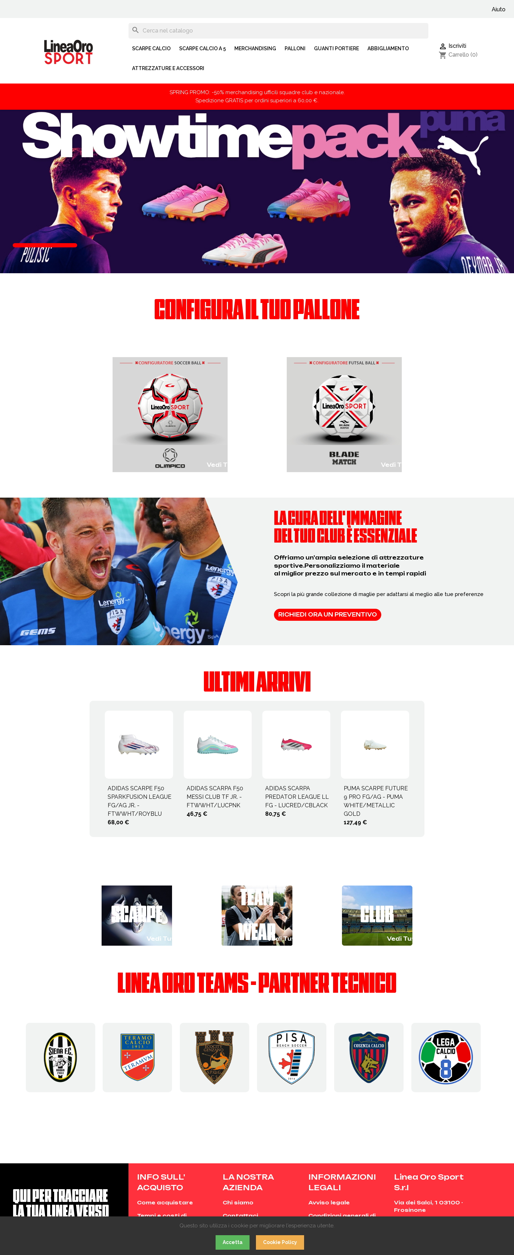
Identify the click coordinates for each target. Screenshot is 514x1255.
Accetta (232, 1242)
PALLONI (295, 48)
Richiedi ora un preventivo (327, 614)
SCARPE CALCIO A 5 (202, 48)
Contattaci (240, 1216)
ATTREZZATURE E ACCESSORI (168, 68)
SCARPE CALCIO (151, 48)
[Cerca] (278, 31)
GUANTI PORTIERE (336, 48)
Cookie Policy (280, 1242)
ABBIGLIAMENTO (388, 48)
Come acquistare (165, 1202)
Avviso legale (329, 1202)
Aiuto (499, 9)
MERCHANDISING (255, 48)
